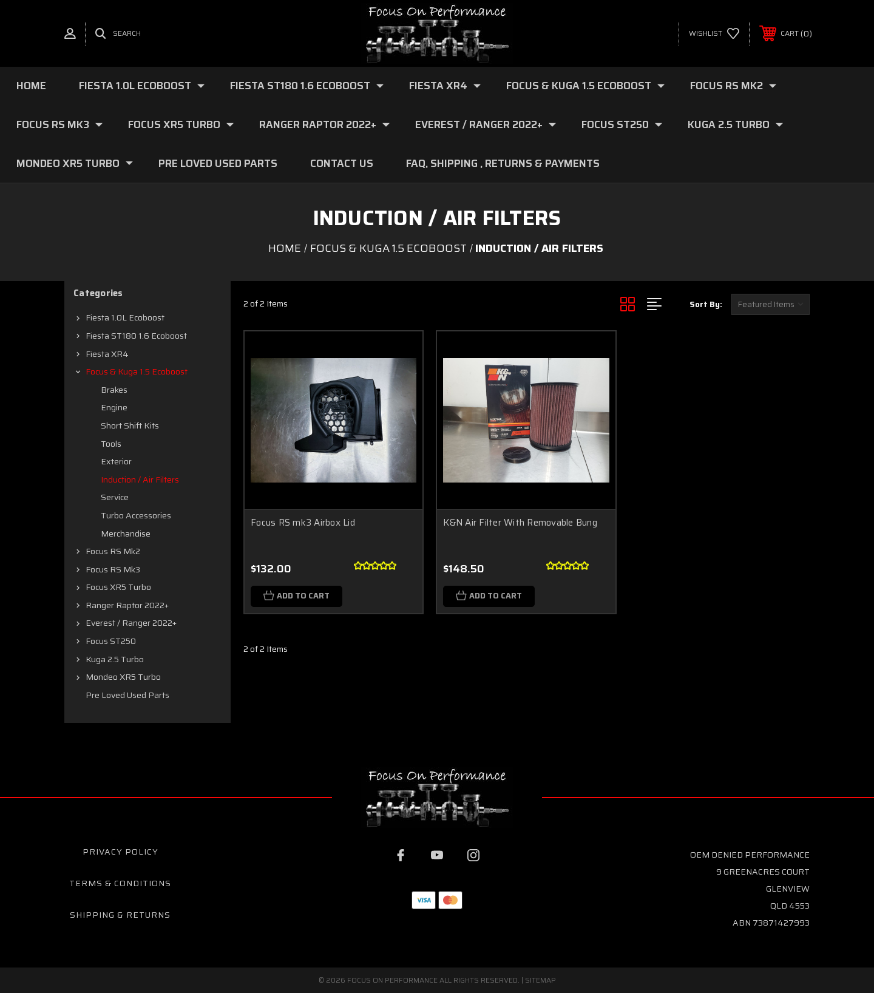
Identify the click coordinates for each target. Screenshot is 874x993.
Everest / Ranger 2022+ (485, 124)
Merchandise (126, 533)
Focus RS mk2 (733, 85)
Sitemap (540, 980)
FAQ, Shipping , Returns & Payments (503, 163)
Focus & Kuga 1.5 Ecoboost (585, 85)
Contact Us (341, 163)
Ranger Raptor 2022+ (324, 124)
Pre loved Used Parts (217, 163)
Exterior (116, 461)
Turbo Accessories (136, 515)
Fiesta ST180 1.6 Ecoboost (307, 85)
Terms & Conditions (120, 883)
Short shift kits (130, 425)
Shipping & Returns (120, 914)
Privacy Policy (120, 851)
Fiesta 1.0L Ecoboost (142, 85)
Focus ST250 (621, 124)
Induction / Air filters (140, 479)
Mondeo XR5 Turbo (74, 163)
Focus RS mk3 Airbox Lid (303, 522)
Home (31, 85)
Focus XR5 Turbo (181, 124)
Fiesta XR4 (445, 85)
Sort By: (705, 304)
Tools (111, 443)
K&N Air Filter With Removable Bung (520, 522)
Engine (114, 407)
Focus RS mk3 (59, 124)
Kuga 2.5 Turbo (735, 124)
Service (115, 497)
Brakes (114, 389)
